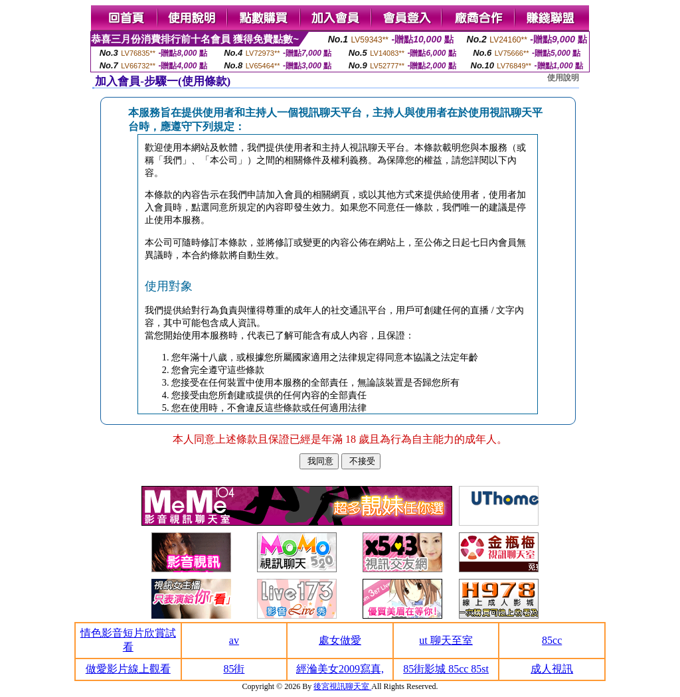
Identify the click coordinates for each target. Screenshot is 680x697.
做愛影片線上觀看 (128, 668)
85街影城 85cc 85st (446, 668)
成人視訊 (552, 668)
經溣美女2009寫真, (340, 668)
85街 (233, 668)
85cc (552, 640)
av (234, 640)
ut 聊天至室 (445, 640)
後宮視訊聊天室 (342, 686)
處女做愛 (340, 640)
